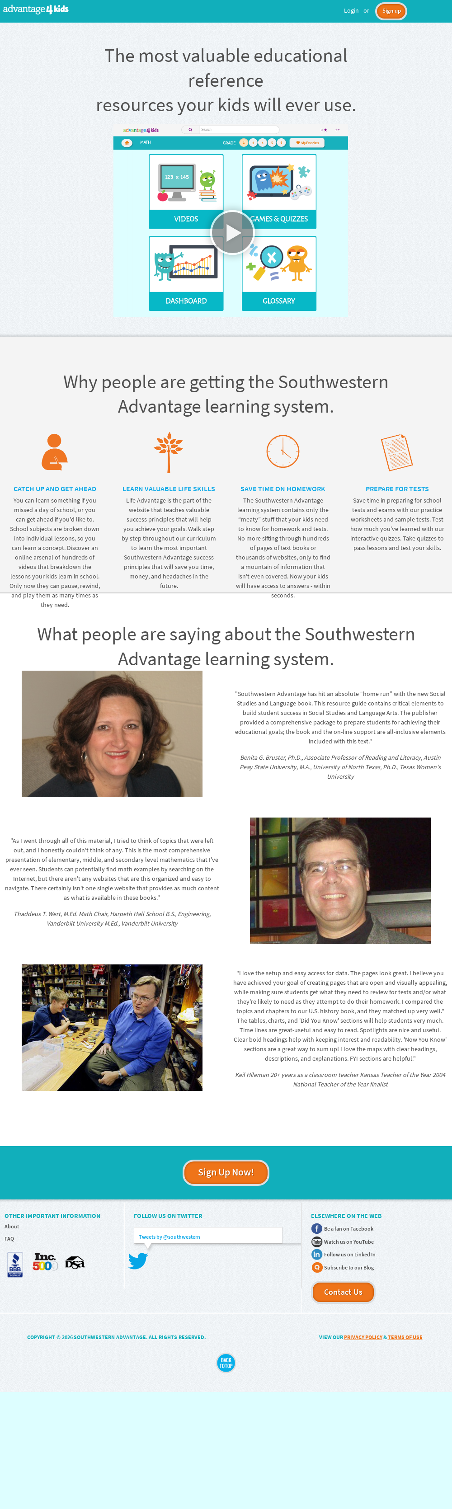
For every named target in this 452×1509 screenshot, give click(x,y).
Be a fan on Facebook (348, 1228)
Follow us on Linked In (350, 1254)
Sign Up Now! (226, 1172)
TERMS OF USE (405, 1337)
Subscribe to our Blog (349, 1267)
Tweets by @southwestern (169, 1236)
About (12, 1226)
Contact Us (343, 1292)
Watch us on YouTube (349, 1241)
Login (351, 10)
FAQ (9, 1238)
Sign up (391, 10)
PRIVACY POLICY (363, 1337)
